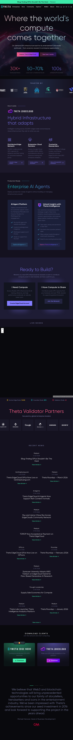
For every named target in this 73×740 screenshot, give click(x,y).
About (52, 7)
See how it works (48, 54)
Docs (57, 7)
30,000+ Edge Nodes (16, 163)
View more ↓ (37, 622)
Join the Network (53, 301)
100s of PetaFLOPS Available (57, 163)
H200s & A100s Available (36, 163)
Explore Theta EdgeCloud (27, 54)
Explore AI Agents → (19, 244)
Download (19, 660)
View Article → (36, 464)
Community (30, 7)
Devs (23, 7)
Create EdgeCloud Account (19, 303)
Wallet (46, 7)
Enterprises (16, 7)
